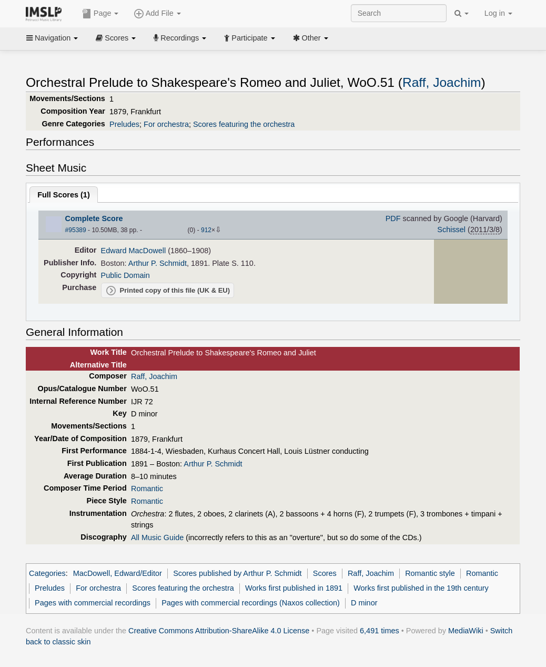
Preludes (124, 124)
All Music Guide (157, 537)
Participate (249, 38)
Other (310, 38)
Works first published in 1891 (293, 588)
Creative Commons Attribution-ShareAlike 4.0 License (218, 630)
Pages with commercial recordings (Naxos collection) (250, 603)
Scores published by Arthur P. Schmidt (237, 573)
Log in (498, 13)
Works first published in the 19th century (421, 588)
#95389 (75, 230)
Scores (116, 38)
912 (206, 230)
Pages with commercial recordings (92, 603)
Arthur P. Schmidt (157, 263)
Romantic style (430, 573)
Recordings (180, 38)
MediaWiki (465, 630)
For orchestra (166, 124)
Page (100, 13)
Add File (157, 13)
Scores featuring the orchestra (244, 124)
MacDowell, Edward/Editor (117, 573)
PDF (393, 218)
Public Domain (125, 275)
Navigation (52, 38)
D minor (364, 603)
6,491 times (379, 630)
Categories (47, 573)
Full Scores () (63, 195)
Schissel (451, 229)
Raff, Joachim (441, 82)
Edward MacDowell (133, 250)
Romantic (147, 488)
